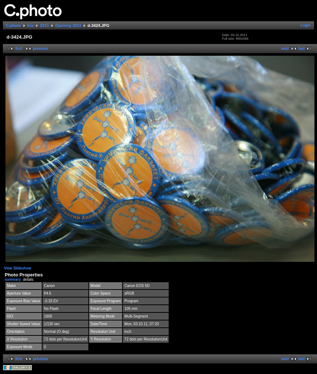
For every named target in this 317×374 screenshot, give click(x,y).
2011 (44, 25)
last (301, 49)
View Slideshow (17, 268)
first (18, 49)
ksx (30, 25)
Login (305, 25)
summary (13, 279)
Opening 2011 (68, 25)
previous (40, 49)
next (285, 49)
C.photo (13, 25)
